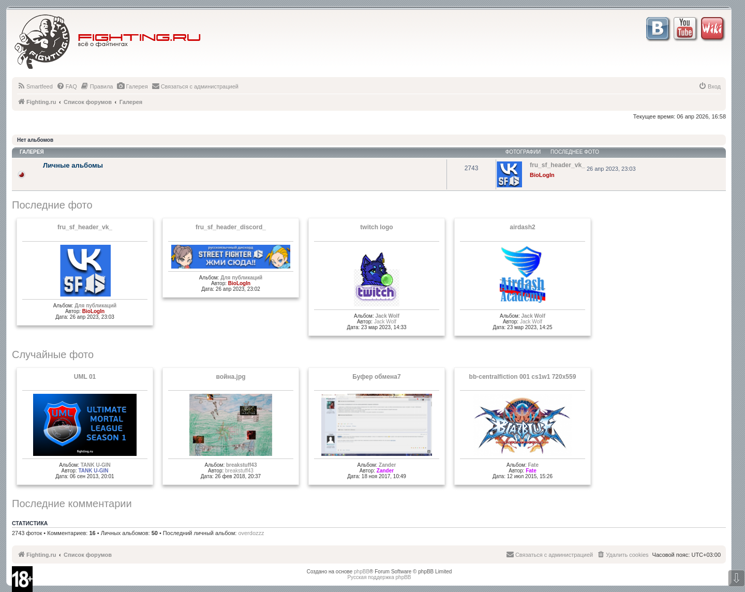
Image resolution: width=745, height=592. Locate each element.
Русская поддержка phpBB (379, 577)
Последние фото (52, 205)
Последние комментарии (72, 503)
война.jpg (230, 376)
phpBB (361, 571)
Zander (387, 465)
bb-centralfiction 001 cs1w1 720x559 (522, 376)
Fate (533, 465)
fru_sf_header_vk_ (84, 227)
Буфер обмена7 (376, 376)
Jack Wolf (387, 316)
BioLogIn (542, 175)
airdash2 (522, 227)
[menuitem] (35, 86)
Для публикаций (95, 305)
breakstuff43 (241, 465)
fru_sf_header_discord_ (231, 227)
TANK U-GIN (96, 465)
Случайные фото (53, 354)
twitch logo (376, 227)
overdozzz (251, 533)
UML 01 (85, 376)
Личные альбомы (73, 165)
